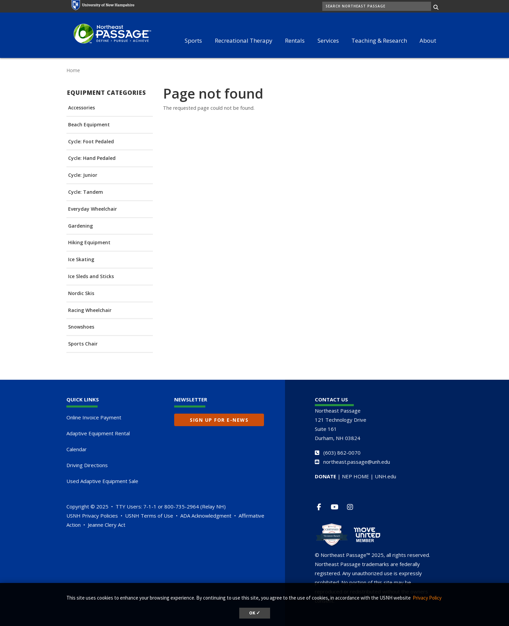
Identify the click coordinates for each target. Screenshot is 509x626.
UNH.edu (385, 476)
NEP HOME (355, 476)
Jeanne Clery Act (106, 524)
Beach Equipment (89, 125)
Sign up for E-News (219, 420)
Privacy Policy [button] (427, 597)
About (428, 40)
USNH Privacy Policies (92, 515)
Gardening (80, 226)
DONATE (325, 476)
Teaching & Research (379, 40)
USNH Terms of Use (149, 515)
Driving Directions (87, 465)
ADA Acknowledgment (205, 515)
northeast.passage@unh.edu (356, 461)
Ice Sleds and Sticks (91, 276)
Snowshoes (81, 327)
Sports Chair (83, 344)
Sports (193, 40)
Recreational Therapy (243, 40)
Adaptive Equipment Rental (98, 433)
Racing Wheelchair (89, 310)
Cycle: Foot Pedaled (91, 142)
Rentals (295, 40)
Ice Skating (81, 260)
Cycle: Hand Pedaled (92, 158)
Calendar (76, 449)
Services (328, 40)
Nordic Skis (81, 293)
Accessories (81, 108)
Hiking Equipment (89, 243)
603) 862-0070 (343, 452)
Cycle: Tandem (85, 192)
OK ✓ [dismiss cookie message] (254, 613)
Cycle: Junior (82, 175)
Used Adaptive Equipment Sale (102, 481)
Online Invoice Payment (93, 417)
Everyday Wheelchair (92, 209)
